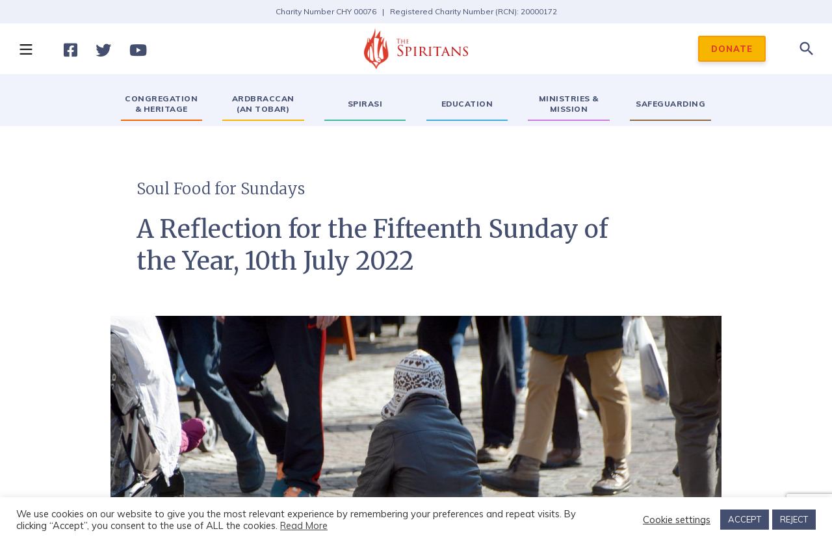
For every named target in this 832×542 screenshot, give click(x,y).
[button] (25, 48)
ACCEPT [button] (744, 519)
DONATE (732, 49)
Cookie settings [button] (676, 520)
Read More (304, 525)
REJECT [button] (794, 519)
